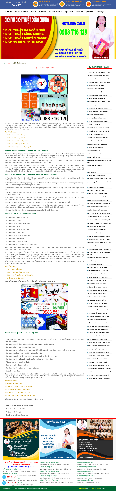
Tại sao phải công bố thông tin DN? (98, 277)
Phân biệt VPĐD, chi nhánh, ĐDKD (97, 339)
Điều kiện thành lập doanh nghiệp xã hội (99, 178)
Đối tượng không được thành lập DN (98, 213)
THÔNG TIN (79, 12)
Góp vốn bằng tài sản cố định (96, 226)
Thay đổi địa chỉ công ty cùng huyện (98, 127)
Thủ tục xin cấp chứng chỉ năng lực (98, 336)
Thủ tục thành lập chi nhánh (96, 98)
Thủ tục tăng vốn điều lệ (95, 147)
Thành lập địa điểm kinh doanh (96, 105)
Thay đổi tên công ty (94, 124)
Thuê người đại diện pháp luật (96, 229)
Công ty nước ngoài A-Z (94, 165)
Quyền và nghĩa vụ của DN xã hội (97, 267)
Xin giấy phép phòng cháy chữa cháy (98, 345)
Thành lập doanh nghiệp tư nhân (97, 92)
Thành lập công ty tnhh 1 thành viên (98, 79)
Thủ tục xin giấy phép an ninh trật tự (98, 342)
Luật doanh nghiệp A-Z (94, 169)
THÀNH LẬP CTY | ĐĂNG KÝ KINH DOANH (98, 72)
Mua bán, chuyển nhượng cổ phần (97, 319)
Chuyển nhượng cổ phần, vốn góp (97, 274)
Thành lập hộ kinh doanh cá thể (97, 95)
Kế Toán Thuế (91, 172)
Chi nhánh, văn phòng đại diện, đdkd (98, 326)
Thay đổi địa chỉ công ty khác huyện (98, 131)
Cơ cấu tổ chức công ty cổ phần (97, 293)
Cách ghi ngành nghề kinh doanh (97, 193)
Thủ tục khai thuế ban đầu (95, 114)
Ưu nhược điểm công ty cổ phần (97, 290)
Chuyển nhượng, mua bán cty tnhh (97, 261)
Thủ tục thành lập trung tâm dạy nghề (99, 372)
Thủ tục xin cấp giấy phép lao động (98, 352)
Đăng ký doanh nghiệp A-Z (95, 154)
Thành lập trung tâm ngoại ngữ (97, 362)
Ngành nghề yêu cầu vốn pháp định (98, 206)
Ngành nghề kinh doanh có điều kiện (98, 197)
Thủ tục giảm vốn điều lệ (94, 150)
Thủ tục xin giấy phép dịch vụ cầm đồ (98, 378)
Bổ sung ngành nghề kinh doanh (97, 144)
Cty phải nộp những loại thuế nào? (97, 270)
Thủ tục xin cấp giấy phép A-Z (96, 175)
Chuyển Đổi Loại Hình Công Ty (96, 141)
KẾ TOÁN (33, 12)
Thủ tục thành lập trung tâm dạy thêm (99, 368)
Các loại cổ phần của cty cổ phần (97, 296)
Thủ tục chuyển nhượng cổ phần (97, 313)
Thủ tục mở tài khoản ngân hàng (97, 118)
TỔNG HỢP (100, 12)
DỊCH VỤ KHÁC (90, 12)
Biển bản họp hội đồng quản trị (96, 300)
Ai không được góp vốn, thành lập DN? (99, 223)
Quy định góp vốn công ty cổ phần (97, 310)
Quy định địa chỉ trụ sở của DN (96, 280)
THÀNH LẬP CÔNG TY (21, 12)
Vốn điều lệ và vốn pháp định (96, 187)
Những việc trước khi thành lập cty (98, 75)
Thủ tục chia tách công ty (95, 264)
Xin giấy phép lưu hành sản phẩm (97, 358)
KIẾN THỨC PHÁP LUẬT (55, 12)
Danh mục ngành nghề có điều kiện (97, 200)
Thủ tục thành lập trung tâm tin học (98, 365)
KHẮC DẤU (42, 12)
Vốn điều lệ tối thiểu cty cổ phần (97, 287)
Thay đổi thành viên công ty (96, 134)
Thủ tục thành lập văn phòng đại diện (98, 101)
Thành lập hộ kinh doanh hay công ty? (99, 249)
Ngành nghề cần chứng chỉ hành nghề (98, 203)
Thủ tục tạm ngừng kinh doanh (96, 283)
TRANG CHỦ (8, 12)
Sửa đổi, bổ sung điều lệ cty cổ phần (98, 316)
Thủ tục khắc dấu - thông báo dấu (97, 111)
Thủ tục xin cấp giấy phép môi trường (98, 355)
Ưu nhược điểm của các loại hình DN (98, 216)
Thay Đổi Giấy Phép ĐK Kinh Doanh (97, 121)
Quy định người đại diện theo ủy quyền (98, 219)
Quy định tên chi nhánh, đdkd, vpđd (98, 332)
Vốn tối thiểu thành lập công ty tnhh (98, 236)
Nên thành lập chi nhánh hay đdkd (97, 329)
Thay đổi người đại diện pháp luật (97, 137)
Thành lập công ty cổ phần (95, 85)
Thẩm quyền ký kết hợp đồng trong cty (99, 233)
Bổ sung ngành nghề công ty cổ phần (98, 323)
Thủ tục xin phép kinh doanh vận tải (98, 375)
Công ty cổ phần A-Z (93, 157)
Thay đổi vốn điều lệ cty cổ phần (97, 303)
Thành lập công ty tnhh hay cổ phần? (98, 239)
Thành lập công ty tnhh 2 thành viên (98, 82)
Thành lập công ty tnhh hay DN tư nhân (99, 246)
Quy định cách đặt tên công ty (96, 190)
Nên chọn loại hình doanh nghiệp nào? (99, 242)
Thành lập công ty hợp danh (96, 88)
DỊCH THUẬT (69, 12)
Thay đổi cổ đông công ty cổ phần (97, 306)
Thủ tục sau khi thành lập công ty (97, 108)
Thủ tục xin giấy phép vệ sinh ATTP (97, 349)
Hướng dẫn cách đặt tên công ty (97, 210)
